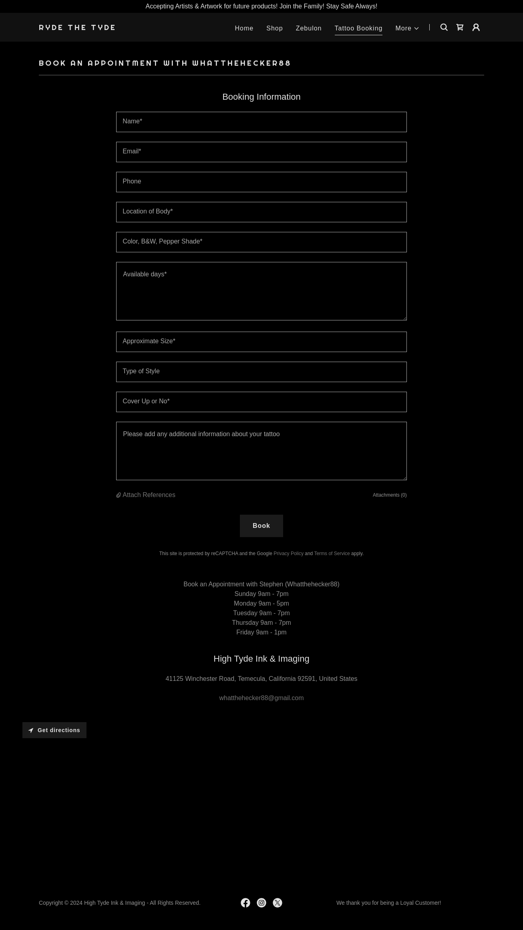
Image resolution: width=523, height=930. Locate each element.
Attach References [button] (149, 494)
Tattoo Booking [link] (359, 28)
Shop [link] (274, 28)
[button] (407, 28)
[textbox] (261, 122)
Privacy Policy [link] (289, 553)
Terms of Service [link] (332, 553)
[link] (78, 27)
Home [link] (244, 28)
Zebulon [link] (309, 28)
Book (261, 525)
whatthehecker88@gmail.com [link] (261, 697)
